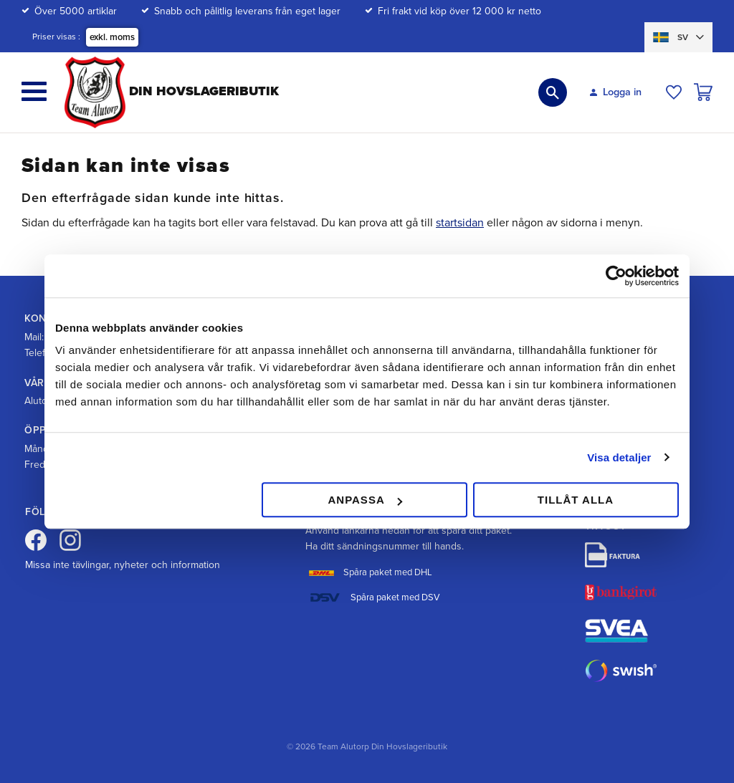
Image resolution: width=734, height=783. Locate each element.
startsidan (460, 223)
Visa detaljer (619, 457)
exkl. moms (112, 37)
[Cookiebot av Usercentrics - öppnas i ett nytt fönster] (616, 276)
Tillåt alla (576, 500)
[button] (34, 91)
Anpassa (364, 500)
